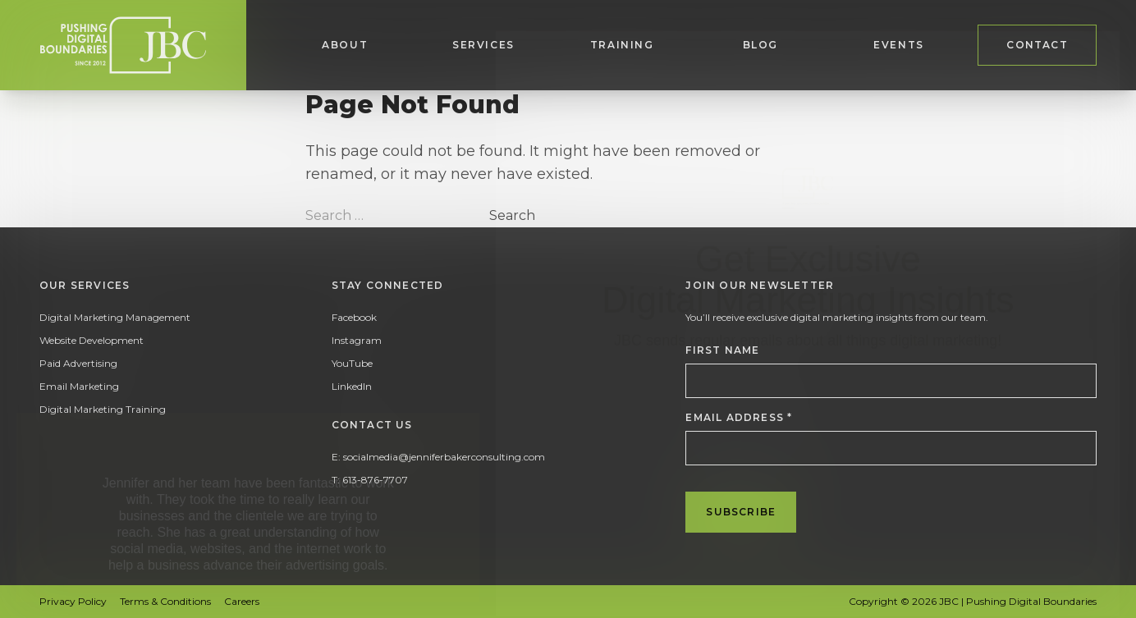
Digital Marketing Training (102, 409)
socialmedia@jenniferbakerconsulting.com (444, 457)
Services (483, 45)
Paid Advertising (78, 363)
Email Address (738, 417)
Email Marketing (79, 386)
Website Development (91, 340)
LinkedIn (352, 386)
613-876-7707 (375, 480)
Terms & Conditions (165, 601)
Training (622, 45)
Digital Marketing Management (114, 317)
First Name (722, 350)
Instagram (357, 340)
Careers (241, 601)
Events (898, 45)
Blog (760, 45)
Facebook (354, 317)
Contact (1036, 45)
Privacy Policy (73, 601)
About (345, 45)
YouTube (352, 363)
